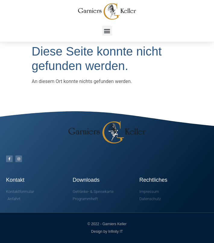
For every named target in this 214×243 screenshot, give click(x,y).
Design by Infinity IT (107, 231)
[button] (107, 31)
